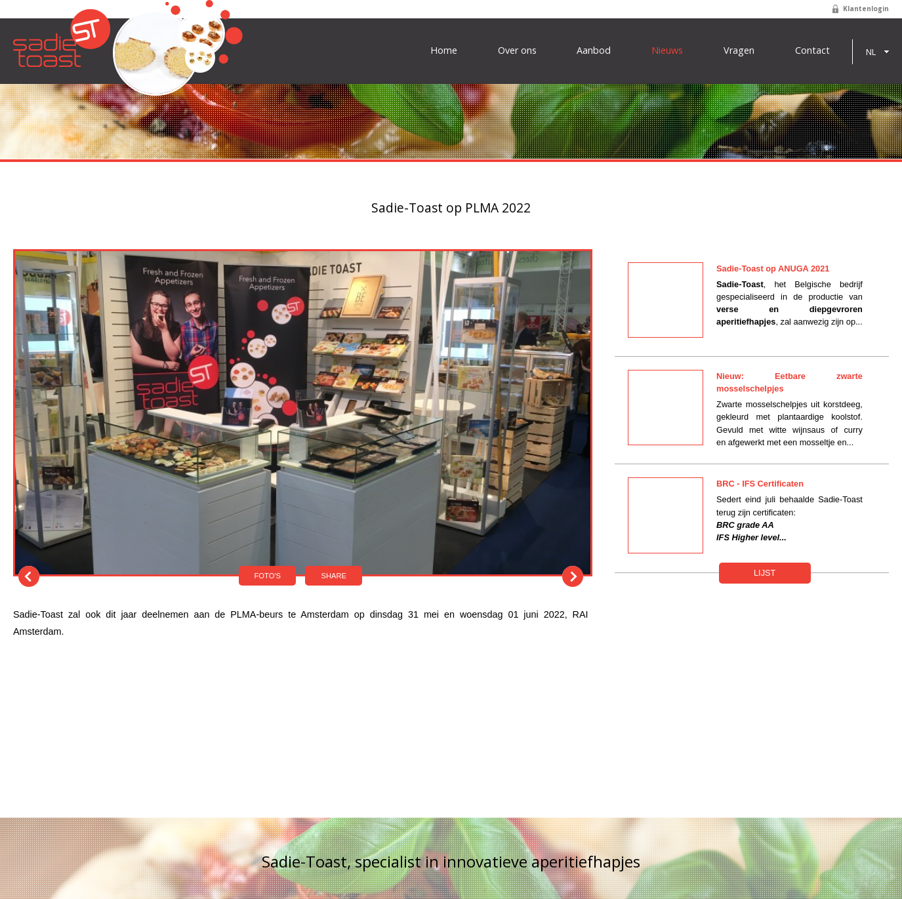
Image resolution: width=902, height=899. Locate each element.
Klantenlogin (866, 8)
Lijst (764, 573)
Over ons (517, 50)
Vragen (739, 50)
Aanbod (594, 50)
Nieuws (667, 50)
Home (443, 50)
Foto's (268, 576)
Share (333, 576)
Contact (812, 50)
